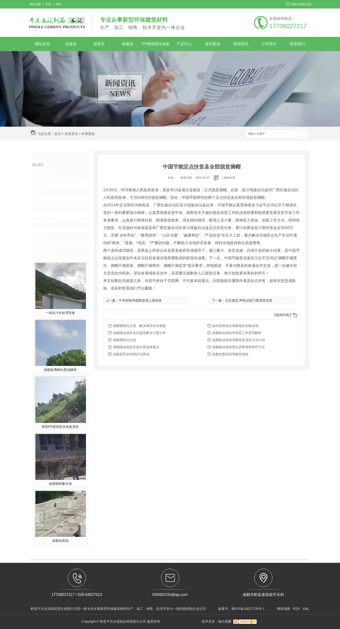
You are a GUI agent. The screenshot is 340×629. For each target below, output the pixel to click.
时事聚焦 (88, 134)
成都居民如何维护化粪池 (131, 354)
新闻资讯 (240, 44)
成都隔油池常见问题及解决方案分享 (139, 333)
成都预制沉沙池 (124, 340)
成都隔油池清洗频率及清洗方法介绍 (238, 340)
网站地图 (35, 4)
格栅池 (127, 44)
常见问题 (46, 206)
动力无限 (224, 621)
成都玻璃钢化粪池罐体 (60, 370)
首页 (57, 134)
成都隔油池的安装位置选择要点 (136, 347)
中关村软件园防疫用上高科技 (140, 300)
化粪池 (70, 44)
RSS (48, 4)
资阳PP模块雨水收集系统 (60, 427)
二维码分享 (228, 177)
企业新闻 (46, 176)
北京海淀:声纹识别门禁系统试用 (248, 300)
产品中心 (184, 44)
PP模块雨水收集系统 (156, 46)
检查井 (99, 44)
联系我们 (297, 44)
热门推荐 (46, 252)
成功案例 (212, 44)
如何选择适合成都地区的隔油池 (235, 326)
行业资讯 (46, 191)
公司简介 (269, 44)
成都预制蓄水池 (60, 484)
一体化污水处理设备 (60, 313)
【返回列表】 (283, 315)
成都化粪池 (60, 540)
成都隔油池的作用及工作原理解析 (237, 333)
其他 (42, 237)
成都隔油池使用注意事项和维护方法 (238, 347)
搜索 (301, 134)
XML (59, 4)
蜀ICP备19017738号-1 (247, 609)
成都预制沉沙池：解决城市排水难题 (139, 326)
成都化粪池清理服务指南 (230, 354)
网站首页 (42, 44)
